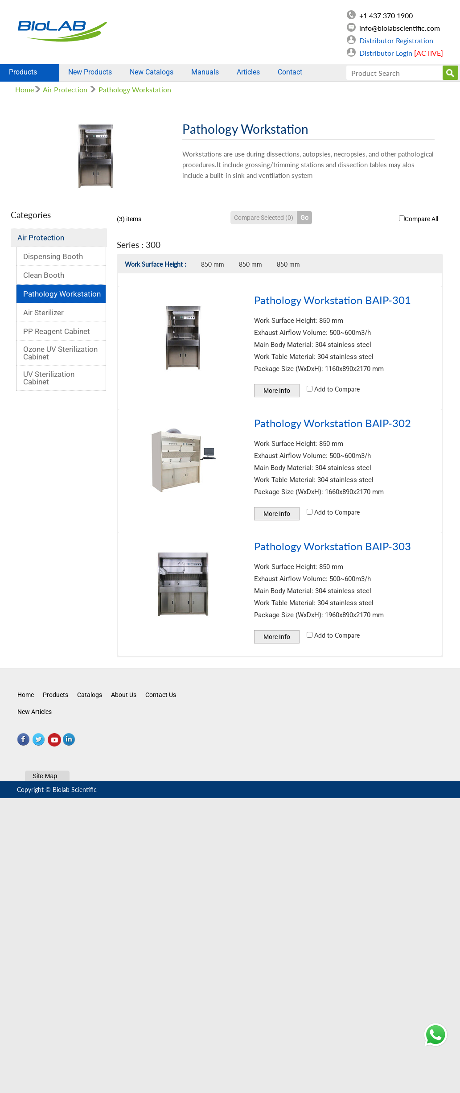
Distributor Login (401, 53)
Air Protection (65, 89)
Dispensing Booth (53, 256)
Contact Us (160, 694)
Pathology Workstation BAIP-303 (332, 546)
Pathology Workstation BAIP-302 (332, 423)
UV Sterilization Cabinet (48, 378)
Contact (290, 72)
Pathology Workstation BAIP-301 (332, 299)
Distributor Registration (396, 40)
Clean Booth (43, 275)
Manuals (205, 72)
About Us (123, 694)
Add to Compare (333, 389)
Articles (248, 72)
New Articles (34, 711)
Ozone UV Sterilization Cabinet (60, 353)
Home (24, 89)
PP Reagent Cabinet (56, 331)
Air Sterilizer (43, 312)
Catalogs (89, 694)
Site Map (45, 776)
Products (29, 72)
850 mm (212, 264)
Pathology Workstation (135, 89)
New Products (90, 72)
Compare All (418, 219)
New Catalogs (151, 72)
